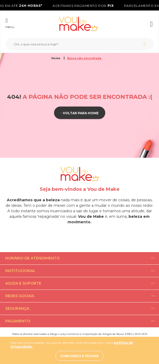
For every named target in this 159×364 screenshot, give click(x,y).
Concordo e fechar (79, 356)
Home (56, 58)
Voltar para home (81, 113)
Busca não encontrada (84, 58)
